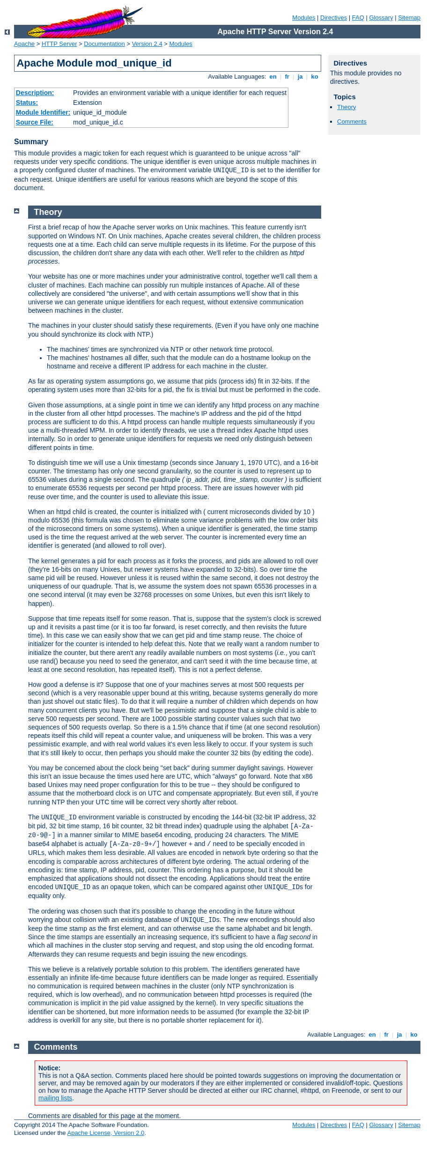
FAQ (358, 17)
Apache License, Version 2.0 (105, 1132)
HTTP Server (59, 43)
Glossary (381, 17)
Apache (24, 43)
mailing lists (55, 1098)
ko (314, 76)
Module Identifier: (43, 112)
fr (287, 76)
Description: (35, 92)
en (273, 76)
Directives (333, 17)
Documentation (104, 43)
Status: (27, 102)
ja (300, 76)
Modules (303, 17)
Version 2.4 (147, 43)
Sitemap (409, 17)
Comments (352, 121)
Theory (346, 106)
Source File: (34, 122)
